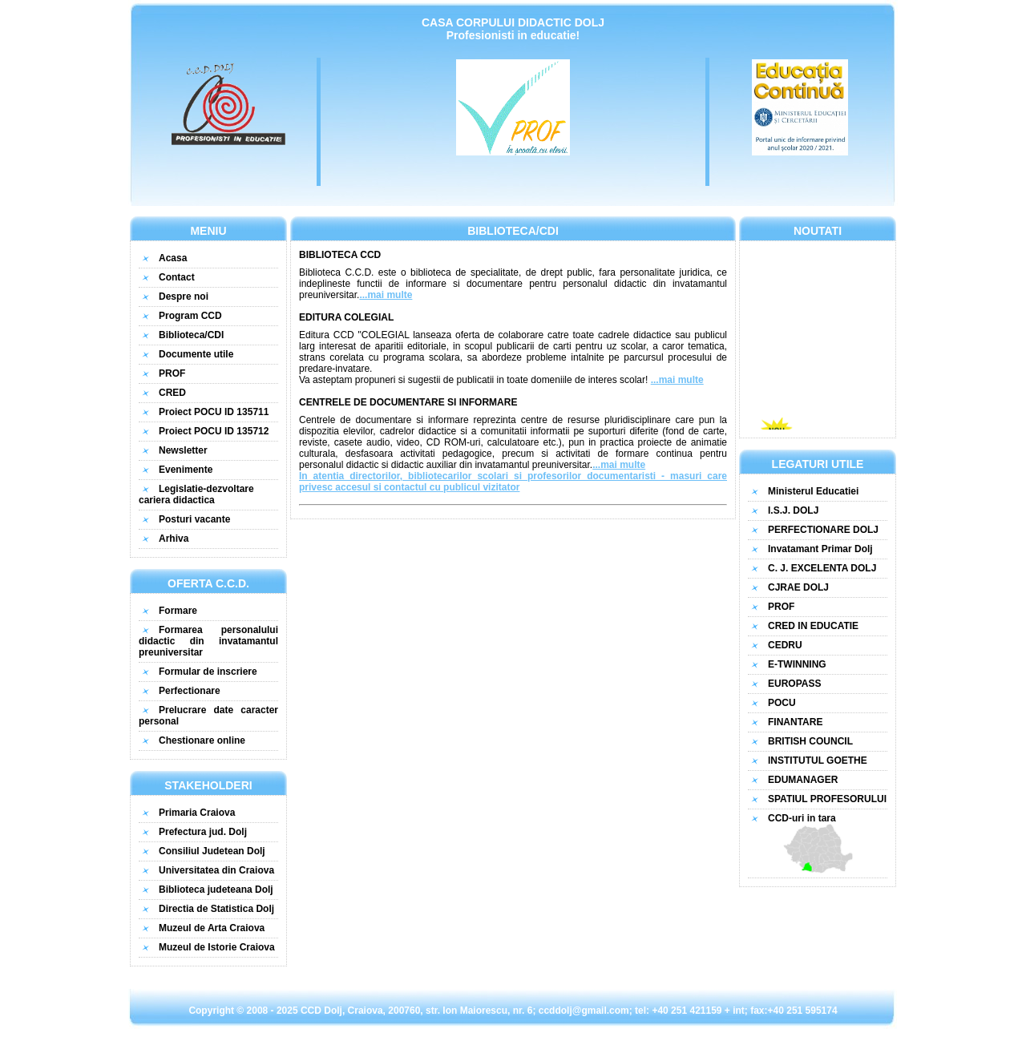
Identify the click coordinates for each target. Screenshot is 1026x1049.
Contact (177, 277)
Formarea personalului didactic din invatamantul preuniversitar (208, 641)
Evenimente (185, 469)
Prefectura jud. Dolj (203, 831)
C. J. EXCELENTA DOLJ (822, 568)
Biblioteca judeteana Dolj (216, 889)
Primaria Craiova (197, 812)
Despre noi (183, 296)
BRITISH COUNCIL (810, 741)
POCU (782, 702)
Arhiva (173, 538)
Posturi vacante (194, 519)
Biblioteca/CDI (191, 335)
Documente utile (196, 354)
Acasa (173, 258)
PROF (172, 373)
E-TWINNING (797, 664)
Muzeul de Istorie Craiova (217, 947)
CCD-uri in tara (817, 843)
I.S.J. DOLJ (793, 510)
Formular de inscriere (208, 671)
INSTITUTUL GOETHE (817, 760)
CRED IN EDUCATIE (813, 625)
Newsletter (183, 450)
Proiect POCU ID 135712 (214, 431)
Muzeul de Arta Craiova (212, 928)
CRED (172, 392)
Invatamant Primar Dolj (820, 549)
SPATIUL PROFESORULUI (827, 799)
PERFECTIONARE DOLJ (823, 529)
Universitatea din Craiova (216, 870)
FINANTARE (795, 722)
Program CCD (190, 315)
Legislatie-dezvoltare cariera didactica (196, 494)
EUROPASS (794, 683)
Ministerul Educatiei (813, 491)
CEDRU (785, 645)
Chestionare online (202, 740)
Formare (178, 610)
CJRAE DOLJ (798, 587)
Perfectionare (189, 690)
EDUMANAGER (803, 779)
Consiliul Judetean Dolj (212, 851)
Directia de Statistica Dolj (216, 908)
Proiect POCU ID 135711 (214, 412)
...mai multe (385, 295)
